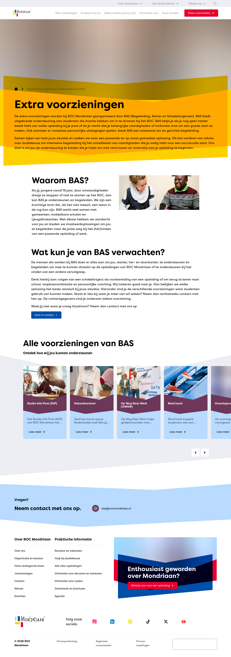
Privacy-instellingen (142, 643)
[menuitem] (130, 3)
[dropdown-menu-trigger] (201, 13)
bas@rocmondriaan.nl (111, 508)
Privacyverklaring (67, 641)
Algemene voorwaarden (103, 643)
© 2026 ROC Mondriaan (22, 643)
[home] (22, 13)
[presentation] (195, 644)
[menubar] (162, 3)
